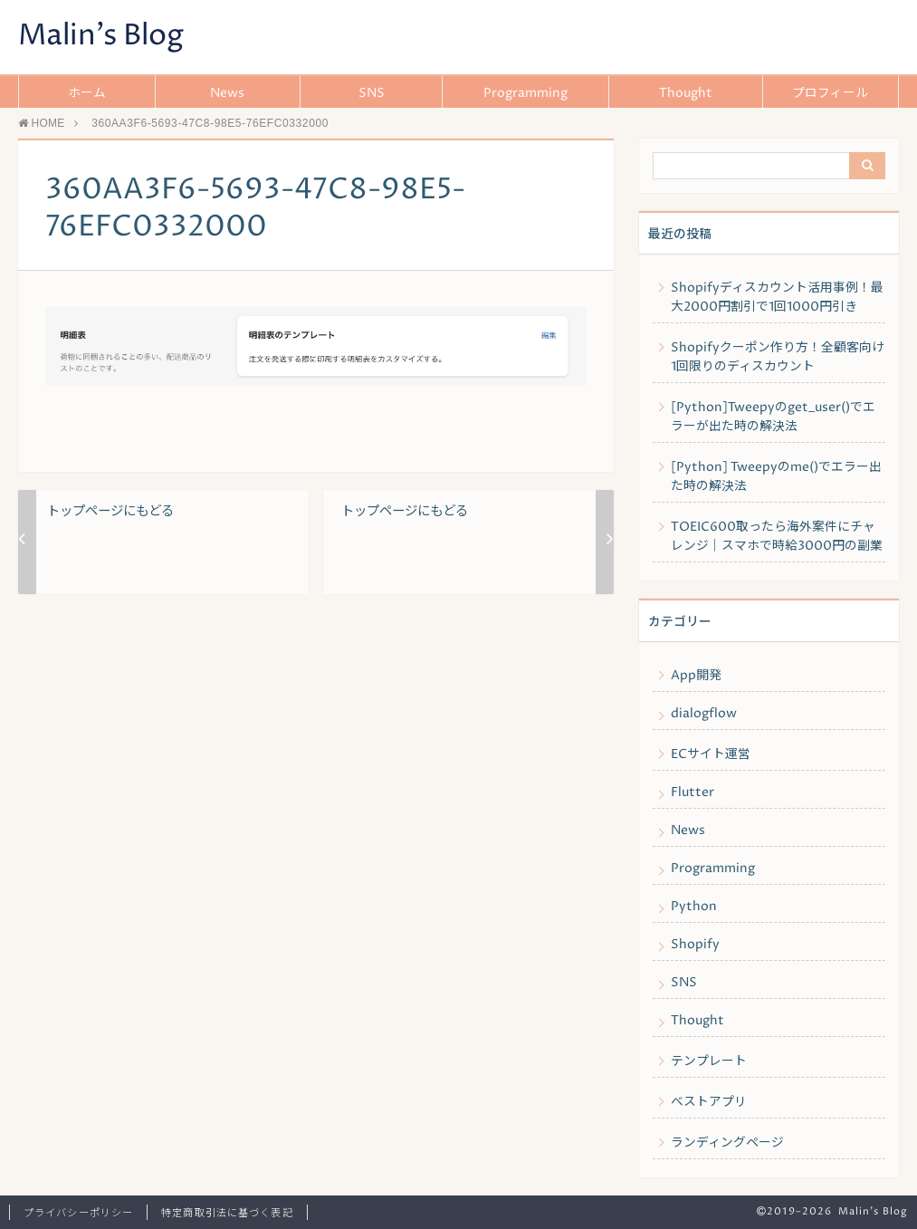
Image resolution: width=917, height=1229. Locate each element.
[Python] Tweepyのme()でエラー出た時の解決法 (776, 476)
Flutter (692, 792)
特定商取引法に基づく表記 (226, 1213)
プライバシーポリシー (78, 1213)
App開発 (696, 675)
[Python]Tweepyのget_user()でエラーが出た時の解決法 (773, 417)
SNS (371, 93)
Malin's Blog (101, 36)
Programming (525, 93)
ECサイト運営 (710, 754)
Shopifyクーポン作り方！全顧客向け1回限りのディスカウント (777, 357)
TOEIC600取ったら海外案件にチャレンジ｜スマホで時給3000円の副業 (777, 536)
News (227, 93)
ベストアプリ (709, 1102)
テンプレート (709, 1061)
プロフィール (830, 93)
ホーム (87, 93)
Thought (685, 93)
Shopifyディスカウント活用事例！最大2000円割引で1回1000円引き (777, 297)
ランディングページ (727, 1143)
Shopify (695, 944)
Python (694, 906)
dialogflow (704, 714)
